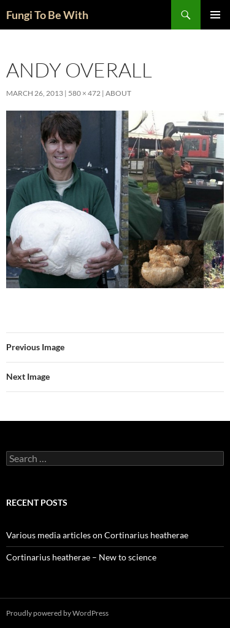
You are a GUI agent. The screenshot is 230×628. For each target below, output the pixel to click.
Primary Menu (215, 14)
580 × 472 (84, 93)
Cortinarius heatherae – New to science (81, 557)
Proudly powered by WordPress (57, 613)
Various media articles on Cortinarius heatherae (97, 535)
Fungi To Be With (47, 15)
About (118, 93)
